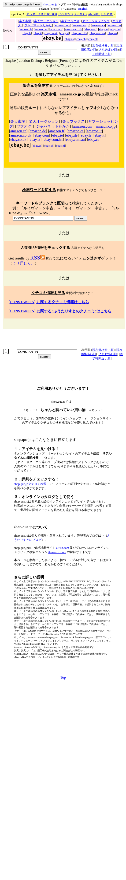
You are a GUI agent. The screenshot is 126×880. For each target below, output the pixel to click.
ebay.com (90, 29)
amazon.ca (98, 25)
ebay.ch (80, 39)
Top (63, 677)
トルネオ (106, 14)
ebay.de (114, 29)
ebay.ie (103, 29)
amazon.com (62, 25)
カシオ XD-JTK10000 (41, 14)
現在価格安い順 (103, 45)
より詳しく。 (23, 263)
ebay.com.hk (79, 33)
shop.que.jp (50, 4)
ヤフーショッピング (96, 21)
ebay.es (69, 39)
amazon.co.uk (73, 29)
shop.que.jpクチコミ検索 (30, 484)
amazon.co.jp (81, 25)
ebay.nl (92, 39)
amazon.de (114, 25)
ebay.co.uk (50, 33)
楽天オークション (46, 21)
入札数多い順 (108, 49)
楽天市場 (25, 21)
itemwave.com (57, 552)
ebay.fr (26, 33)
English (83, 8)
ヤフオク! (24, 126)
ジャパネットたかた (38, 25)
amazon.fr (26, 29)
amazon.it (56, 29)
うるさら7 (80, 14)
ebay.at (64, 33)
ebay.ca (112, 33)
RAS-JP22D (65, 14)
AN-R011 (94, 14)
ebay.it (38, 33)
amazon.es (41, 29)
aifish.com (62, 548)
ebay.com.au (97, 33)
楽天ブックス (70, 21)
